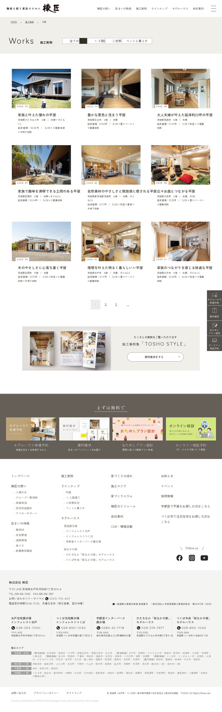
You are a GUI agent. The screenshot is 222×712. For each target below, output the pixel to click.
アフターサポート (26, 519)
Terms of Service (85, 706)
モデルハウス (180, 8)
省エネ (20, 551)
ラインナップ (159, 8)
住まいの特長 (123, 8)
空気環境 (21, 541)
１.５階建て (96, 51)
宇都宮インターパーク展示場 (83, 547)
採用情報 (167, 502)
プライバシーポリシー (46, 699)
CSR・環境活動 (121, 532)
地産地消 (21, 508)
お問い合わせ (18, 699)
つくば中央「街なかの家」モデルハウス (88, 565)
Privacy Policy (66, 706)
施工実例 (141, 8)
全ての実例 (34, 51)
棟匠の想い (104, 8)
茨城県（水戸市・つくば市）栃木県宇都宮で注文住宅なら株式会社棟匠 (144, 698)
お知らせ (167, 481)
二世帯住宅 (128, 51)
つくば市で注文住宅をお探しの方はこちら (185, 525)
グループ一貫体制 (26, 503)
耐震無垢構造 (24, 556)
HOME (14, 21)
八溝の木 (21, 498)
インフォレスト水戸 (78, 537)
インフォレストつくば (79, 542)
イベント (167, 491)
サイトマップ (73, 699)
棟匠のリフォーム (123, 512)
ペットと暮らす (159, 51)
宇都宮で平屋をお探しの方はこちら (185, 512)
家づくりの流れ (122, 481)
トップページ (20, 481)
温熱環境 (21, 546)
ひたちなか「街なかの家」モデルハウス (88, 560)
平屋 (65, 51)
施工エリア (118, 491)
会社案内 (198, 8)
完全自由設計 (24, 514)
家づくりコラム (122, 502)
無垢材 (20, 535)
